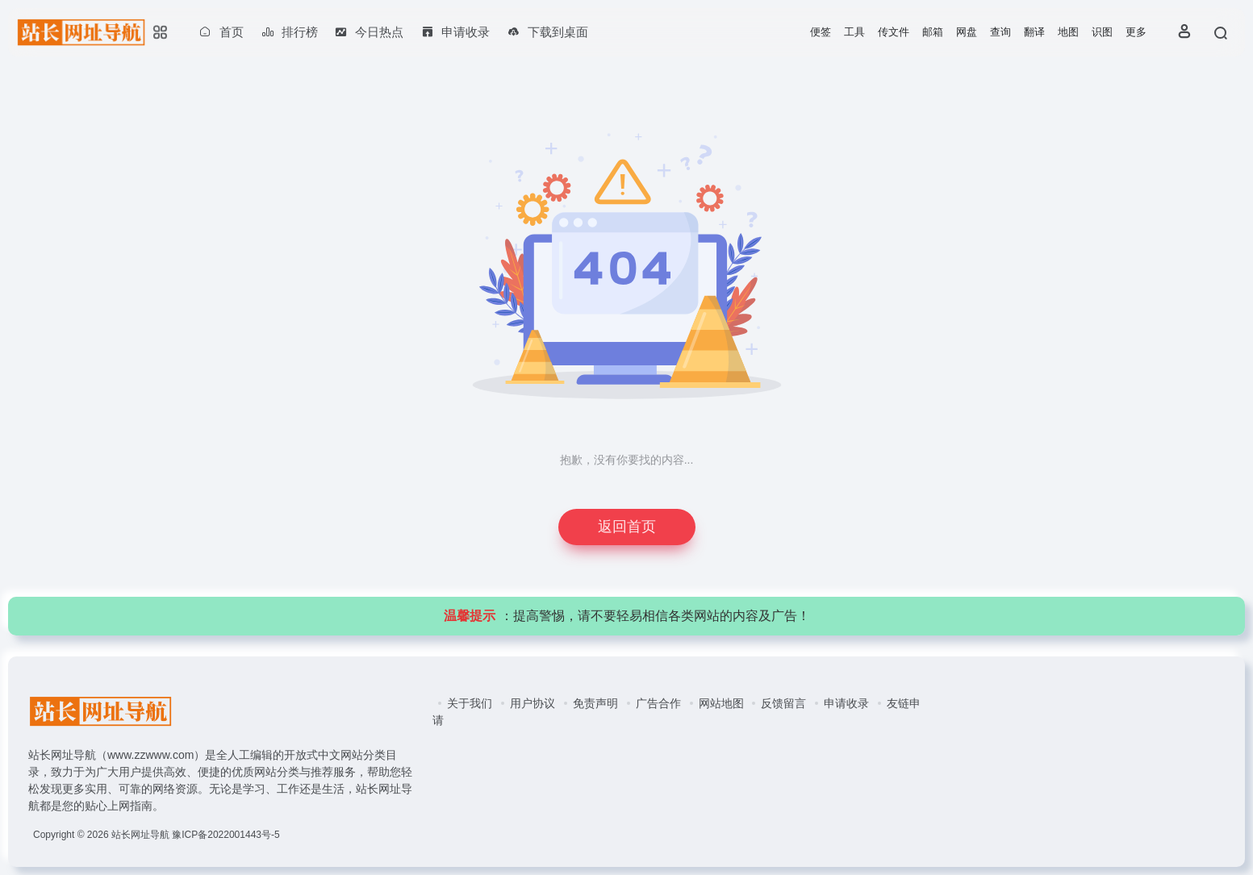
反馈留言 (783, 703)
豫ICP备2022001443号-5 (225, 834)
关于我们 (469, 703)
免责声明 (595, 703)
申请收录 (846, 703)
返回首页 (627, 527)
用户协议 (532, 703)
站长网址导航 (140, 834)
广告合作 (658, 703)
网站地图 (721, 703)
